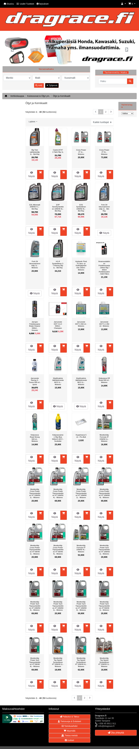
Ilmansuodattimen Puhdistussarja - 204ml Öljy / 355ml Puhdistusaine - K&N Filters (104, 268)
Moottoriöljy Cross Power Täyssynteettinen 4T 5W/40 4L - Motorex (57, 550)
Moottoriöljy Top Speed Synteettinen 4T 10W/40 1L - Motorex (58, 662)
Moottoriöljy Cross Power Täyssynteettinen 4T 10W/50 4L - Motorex (57, 493)
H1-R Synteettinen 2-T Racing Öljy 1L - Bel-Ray (58, 265)
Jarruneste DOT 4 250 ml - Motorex (81, 324)
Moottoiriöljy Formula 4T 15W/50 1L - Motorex (104, 438)
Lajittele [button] (32, 122)
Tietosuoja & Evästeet (69, 721)
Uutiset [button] (69, 740)
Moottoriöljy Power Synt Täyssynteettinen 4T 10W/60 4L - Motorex (81, 606)
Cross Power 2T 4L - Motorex (104, 152)
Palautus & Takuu (69, 716)
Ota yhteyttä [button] (116, 732)
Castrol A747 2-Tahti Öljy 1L (57, 151)
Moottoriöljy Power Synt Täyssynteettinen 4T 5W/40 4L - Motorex (34, 662)
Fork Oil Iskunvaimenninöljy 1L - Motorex (34, 265)
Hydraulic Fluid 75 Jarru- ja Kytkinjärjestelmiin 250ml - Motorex (81, 266)
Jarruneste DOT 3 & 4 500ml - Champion (58, 325)
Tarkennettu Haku (116, 72)
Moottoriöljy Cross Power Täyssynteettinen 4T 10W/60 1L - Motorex (81, 493)
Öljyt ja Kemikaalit (61, 96)
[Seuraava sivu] (111, 112)
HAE (39, 85)
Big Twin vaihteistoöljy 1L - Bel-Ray (35, 152)
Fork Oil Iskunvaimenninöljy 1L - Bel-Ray (104, 208)
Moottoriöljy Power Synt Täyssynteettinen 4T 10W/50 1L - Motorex (104, 550)
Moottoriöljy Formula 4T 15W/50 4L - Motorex (81, 549)
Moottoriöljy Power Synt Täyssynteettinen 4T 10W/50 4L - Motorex (34, 606)
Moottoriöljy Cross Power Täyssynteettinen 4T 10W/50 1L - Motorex (34, 493)
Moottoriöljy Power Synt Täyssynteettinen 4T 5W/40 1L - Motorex (104, 606)
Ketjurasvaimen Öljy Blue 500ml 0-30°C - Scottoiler (58, 438)
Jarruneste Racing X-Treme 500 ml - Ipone (35, 381)
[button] (123, 3)
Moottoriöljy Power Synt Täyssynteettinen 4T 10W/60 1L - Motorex (57, 606)
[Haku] (112, 81)
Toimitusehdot (69, 726)
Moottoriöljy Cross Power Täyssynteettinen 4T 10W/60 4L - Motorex (104, 493)
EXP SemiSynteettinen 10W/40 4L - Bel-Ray (58, 208)
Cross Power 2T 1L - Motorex (81, 152)
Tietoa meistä (69, 735)
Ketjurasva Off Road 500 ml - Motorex (104, 380)
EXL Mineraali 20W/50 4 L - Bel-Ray (34, 207)
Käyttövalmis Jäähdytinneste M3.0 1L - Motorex (58, 381)
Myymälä (69, 731)
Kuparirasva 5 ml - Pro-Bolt (81, 436)
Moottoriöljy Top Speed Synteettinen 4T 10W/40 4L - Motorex (81, 662)
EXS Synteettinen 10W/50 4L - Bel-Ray (81, 208)
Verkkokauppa (17, 96)
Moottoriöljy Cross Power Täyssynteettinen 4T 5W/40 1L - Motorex (34, 550)
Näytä (31, 174)
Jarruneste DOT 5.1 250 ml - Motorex (104, 324)
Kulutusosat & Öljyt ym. (38, 96)
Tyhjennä (51, 85)
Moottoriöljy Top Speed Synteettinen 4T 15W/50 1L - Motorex (104, 662)
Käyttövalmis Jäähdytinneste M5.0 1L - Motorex (81, 381)
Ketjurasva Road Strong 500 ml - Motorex (35, 438)
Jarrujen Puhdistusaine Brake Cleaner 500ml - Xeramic (34, 326)
